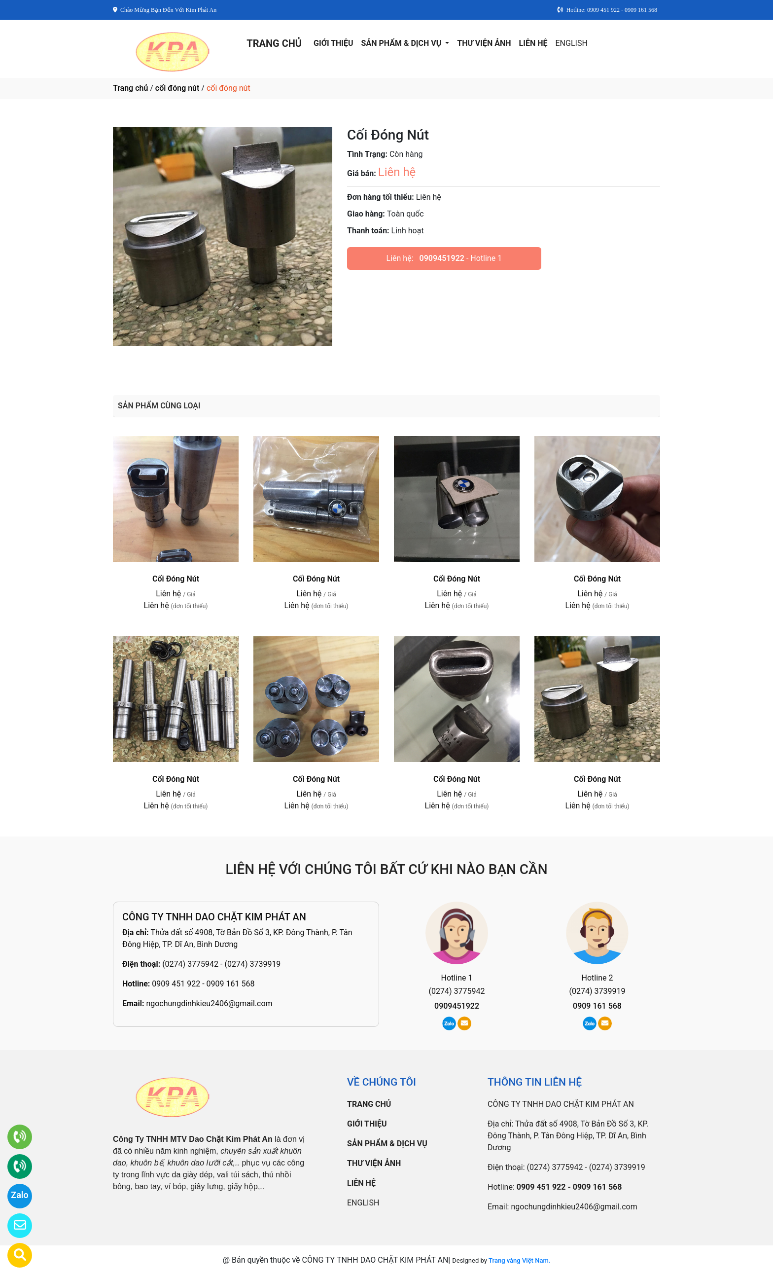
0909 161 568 (597, 1006)
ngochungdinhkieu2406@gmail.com (209, 1003)
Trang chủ (130, 88)
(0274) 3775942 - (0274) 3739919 (221, 964)
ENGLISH (572, 43)
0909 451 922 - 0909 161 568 (203, 983)
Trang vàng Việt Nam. (519, 1260)
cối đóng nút (177, 88)
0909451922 (442, 258)
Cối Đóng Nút (175, 578)
